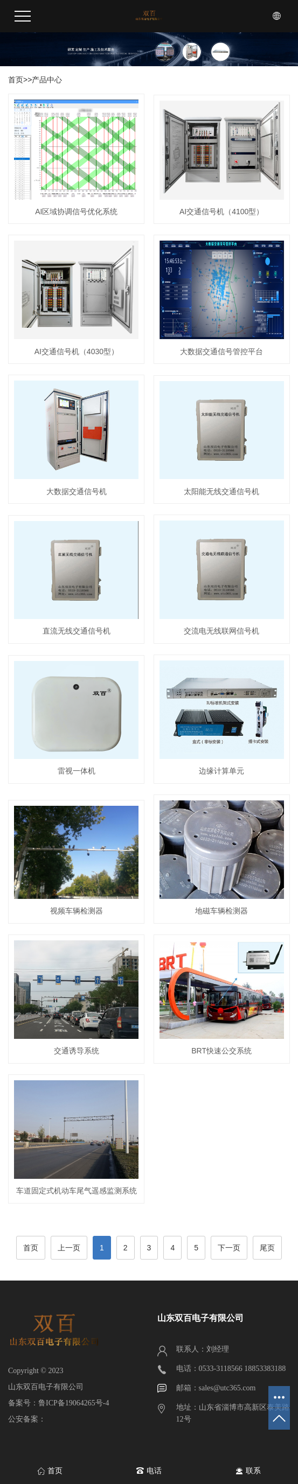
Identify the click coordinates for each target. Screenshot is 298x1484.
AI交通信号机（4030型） (76, 351)
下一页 (229, 1247)
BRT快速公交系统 (221, 1050)
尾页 (267, 1247)
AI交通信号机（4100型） (221, 211)
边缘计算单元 (221, 770)
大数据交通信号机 (76, 491)
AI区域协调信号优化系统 (76, 211)
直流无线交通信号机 (76, 631)
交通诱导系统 (76, 1050)
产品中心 (47, 79)
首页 (15, 79)
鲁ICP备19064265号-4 (73, 1403)
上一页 (69, 1247)
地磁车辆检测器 (221, 910)
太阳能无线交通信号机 (221, 491)
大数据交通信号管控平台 (221, 351)
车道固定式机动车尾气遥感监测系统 (76, 1190)
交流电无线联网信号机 (221, 631)
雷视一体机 (76, 770)
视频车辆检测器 (76, 910)
